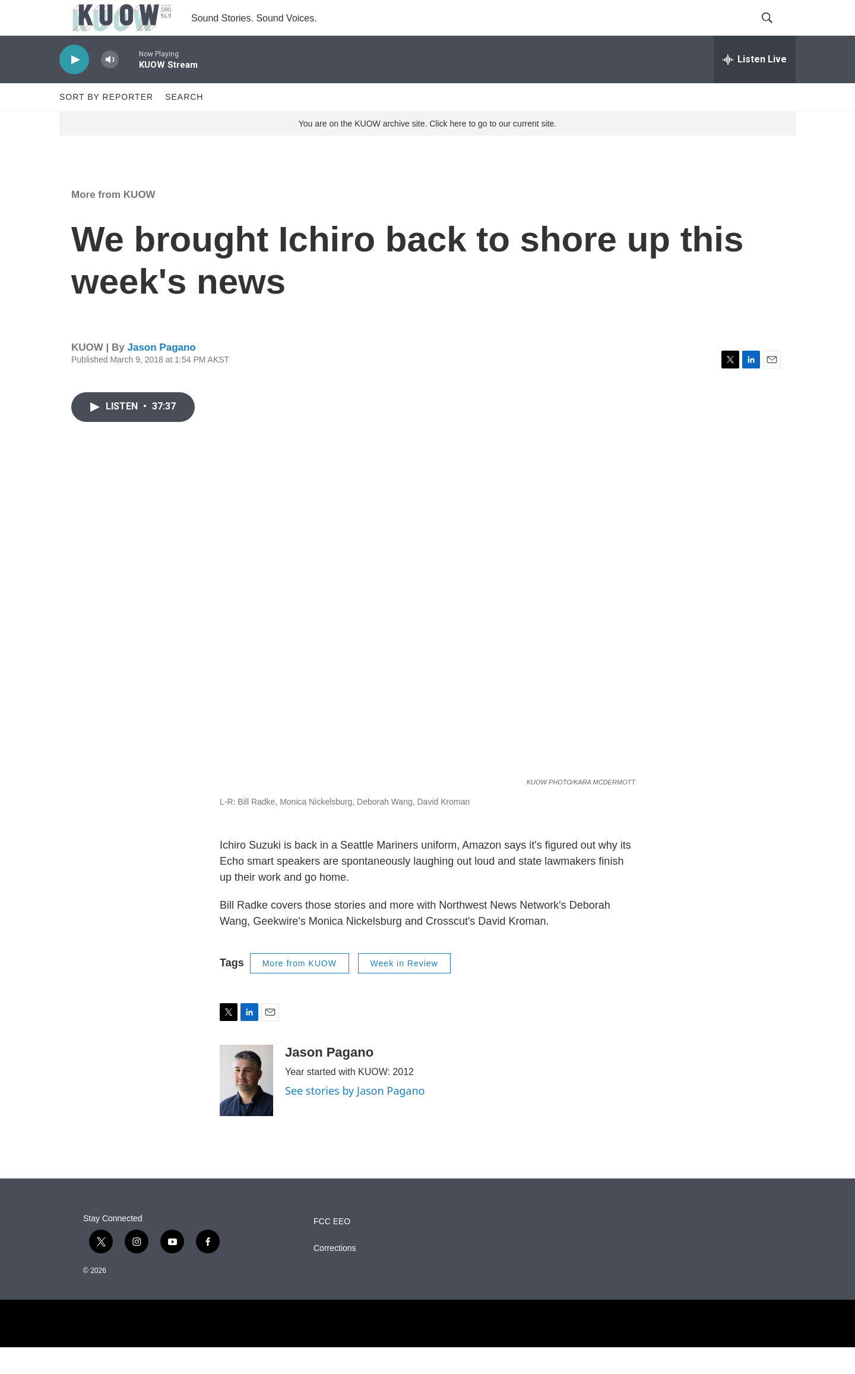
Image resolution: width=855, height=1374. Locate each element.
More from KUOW (113, 221)
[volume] (110, 86)
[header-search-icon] (776, 31)
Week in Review (404, 990)
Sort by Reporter (106, 123)
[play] (74, 86)
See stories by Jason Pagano (355, 1117)
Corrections (335, 1275)
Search (184, 123)
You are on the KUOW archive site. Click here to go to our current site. (427, 150)
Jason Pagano (161, 374)
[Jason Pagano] (246, 1107)
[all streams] (755, 86)
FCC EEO (332, 1248)
